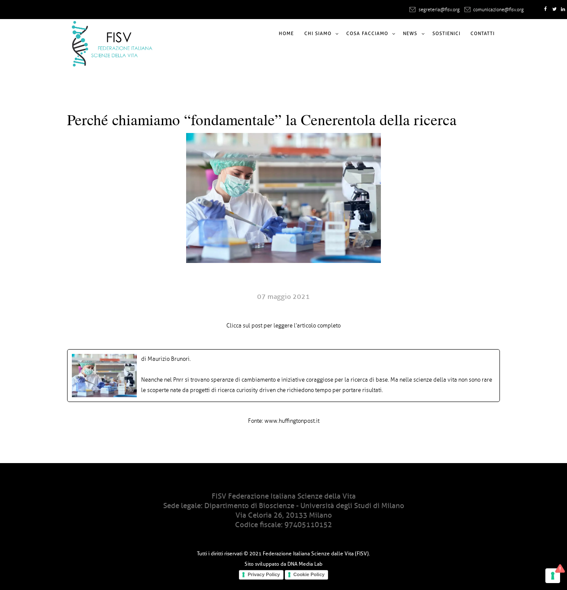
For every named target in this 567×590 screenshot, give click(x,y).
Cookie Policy (309, 574)
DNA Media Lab (304, 564)
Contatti (482, 33)
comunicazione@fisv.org (498, 9)
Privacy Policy (264, 574)
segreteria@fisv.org (439, 9)
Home (286, 33)
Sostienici (446, 33)
